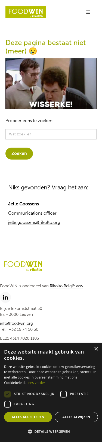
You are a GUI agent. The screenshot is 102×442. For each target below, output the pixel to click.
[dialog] (51, 392)
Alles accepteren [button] (28, 417)
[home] (25, 12)
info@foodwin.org (16, 323)
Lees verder (36, 382)
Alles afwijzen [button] (76, 417)
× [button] (96, 349)
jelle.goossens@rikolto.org (34, 222)
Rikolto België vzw (66, 286)
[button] (88, 12)
